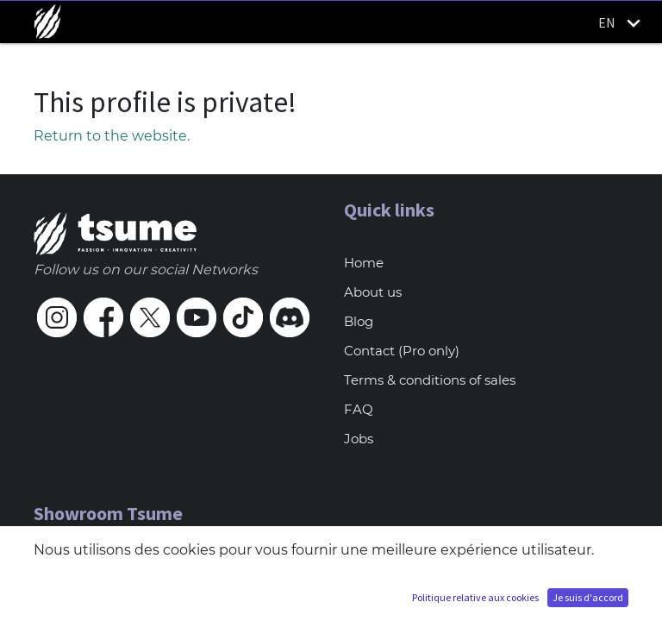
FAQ (358, 409)
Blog (358, 321)
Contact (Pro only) (401, 350)
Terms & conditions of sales (429, 380)
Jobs (358, 438)
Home (364, 262)
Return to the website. (112, 136)
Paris (50, 566)
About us (373, 292)
